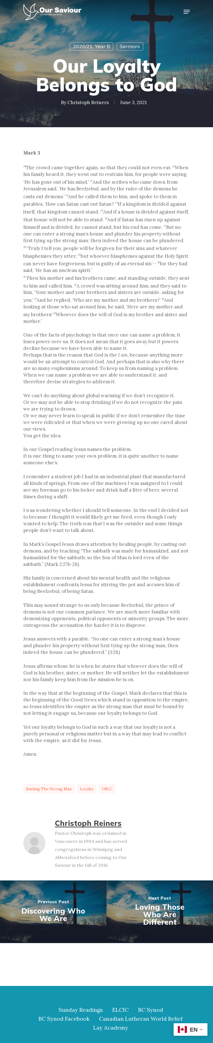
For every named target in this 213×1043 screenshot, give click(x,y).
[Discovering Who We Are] (53, 911)
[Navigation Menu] (187, 11)
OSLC (107, 788)
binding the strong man (49, 788)
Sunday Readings (81, 1010)
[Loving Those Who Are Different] (159, 911)
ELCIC (120, 1010)
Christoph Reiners (88, 102)
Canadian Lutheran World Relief (141, 1018)
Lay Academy (110, 1027)
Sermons (130, 46)
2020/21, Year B (91, 46)
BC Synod (150, 1010)
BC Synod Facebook (64, 1018)
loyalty (86, 788)
